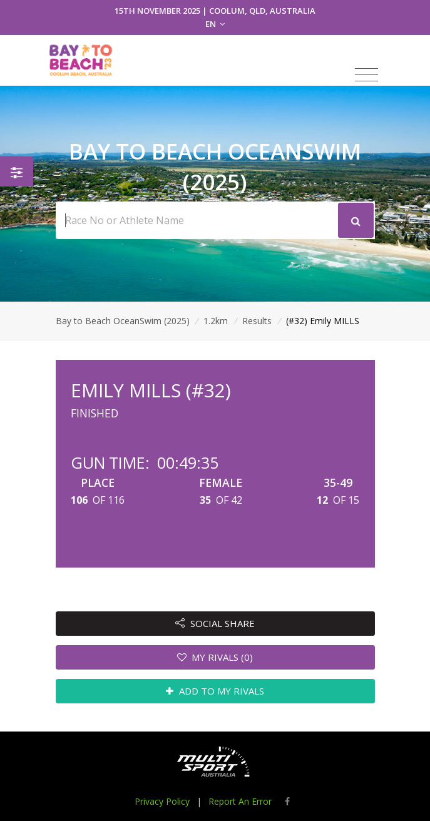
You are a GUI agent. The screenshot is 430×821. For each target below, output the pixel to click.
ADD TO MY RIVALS (215, 691)
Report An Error (240, 801)
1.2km (215, 321)
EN (215, 23)
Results (257, 321)
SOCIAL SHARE (215, 623)
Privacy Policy (162, 801)
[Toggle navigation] (366, 75)
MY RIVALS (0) (215, 657)
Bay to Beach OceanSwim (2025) (123, 321)
